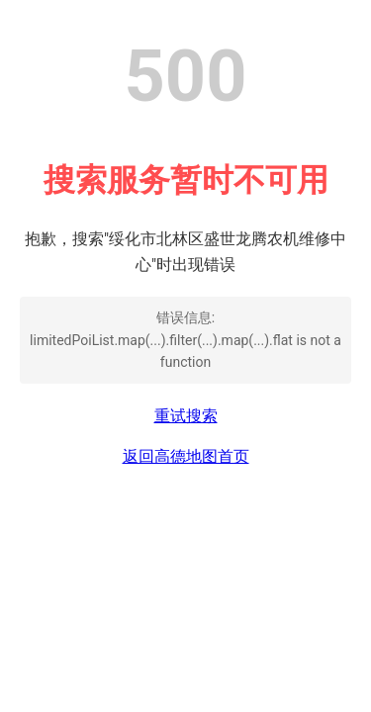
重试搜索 (186, 415)
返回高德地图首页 (186, 456)
